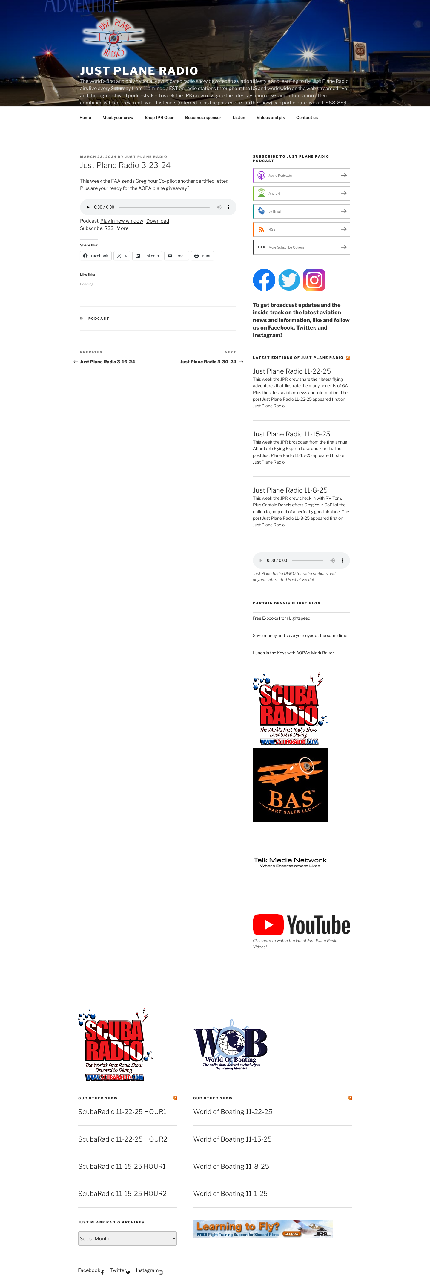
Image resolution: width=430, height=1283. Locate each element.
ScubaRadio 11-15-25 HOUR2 (122, 1193)
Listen (239, 117)
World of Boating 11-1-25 (230, 1193)
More (122, 228)
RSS (108, 228)
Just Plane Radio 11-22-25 (292, 371)
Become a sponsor (203, 117)
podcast (99, 318)
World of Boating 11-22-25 (232, 1112)
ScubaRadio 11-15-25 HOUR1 (122, 1166)
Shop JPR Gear (159, 117)
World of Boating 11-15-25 (232, 1139)
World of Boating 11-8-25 (231, 1166)
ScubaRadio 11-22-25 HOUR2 (122, 1139)
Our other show (98, 1098)
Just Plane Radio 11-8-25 (290, 490)
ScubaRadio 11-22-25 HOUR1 (122, 1112)
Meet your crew (117, 117)
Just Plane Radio (139, 70)
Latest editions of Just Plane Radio (298, 358)
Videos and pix (271, 117)
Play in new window (121, 221)
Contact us (307, 117)
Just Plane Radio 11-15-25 (291, 434)
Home (85, 117)
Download (157, 221)
